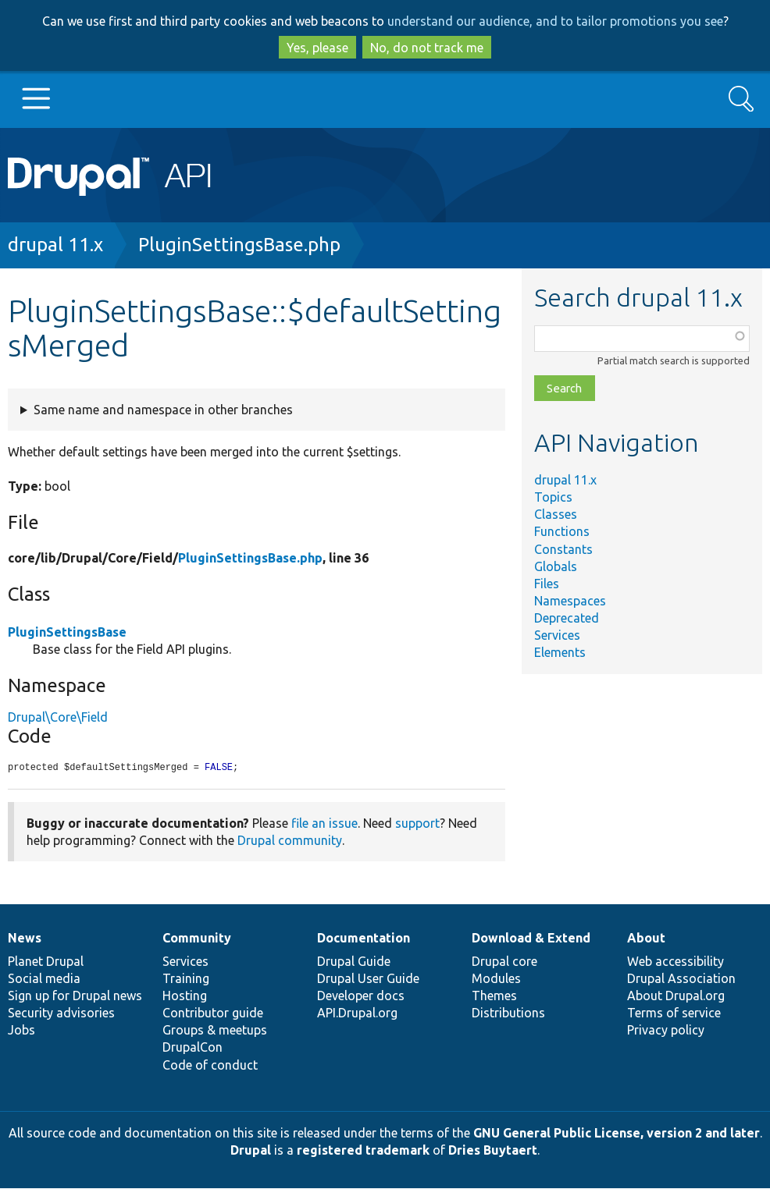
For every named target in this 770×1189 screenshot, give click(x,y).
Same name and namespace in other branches (163, 410)
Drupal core (504, 962)
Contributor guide (212, 1013)
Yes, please (317, 48)
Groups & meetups (214, 1031)
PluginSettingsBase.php (239, 244)
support (417, 824)
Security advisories (61, 1013)
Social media (44, 979)
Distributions (508, 1013)
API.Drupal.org (357, 1013)
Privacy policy (665, 1031)
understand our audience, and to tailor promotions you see (555, 21)
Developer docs (361, 996)
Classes (555, 514)
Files (546, 584)
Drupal (250, 1151)
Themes (494, 996)
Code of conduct (210, 1066)
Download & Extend (531, 939)
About (646, 939)
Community (196, 939)
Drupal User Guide (368, 979)
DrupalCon (192, 1048)
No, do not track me (426, 48)
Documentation (363, 939)
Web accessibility (675, 962)
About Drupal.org (676, 996)
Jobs (21, 1031)
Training (185, 979)
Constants (563, 549)
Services (557, 635)
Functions (562, 531)
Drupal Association (681, 979)
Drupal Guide (353, 962)
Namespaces (570, 601)
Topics (553, 497)
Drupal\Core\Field (58, 717)
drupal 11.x (55, 244)
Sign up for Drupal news (75, 996)
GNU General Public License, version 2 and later (616, 1134)
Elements (560, 652)
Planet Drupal (46, 962)
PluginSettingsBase (67, 632)
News (24, 939)
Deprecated (566, 618)
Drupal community (289, 841)
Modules (496, 979)
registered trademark (363, 1151)
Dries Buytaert (492, 1151)
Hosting (184, 996)
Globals (555, 566)
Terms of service (674, 1013)
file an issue (324, 824)
